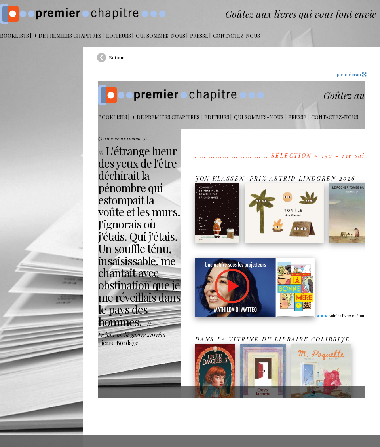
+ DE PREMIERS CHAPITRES (67, 35)
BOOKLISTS (14, 35)
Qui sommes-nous (160, 35)
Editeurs (118, 35)
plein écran (351, 74)
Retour (116, 57)
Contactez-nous (236, 35)
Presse (199, 35)
